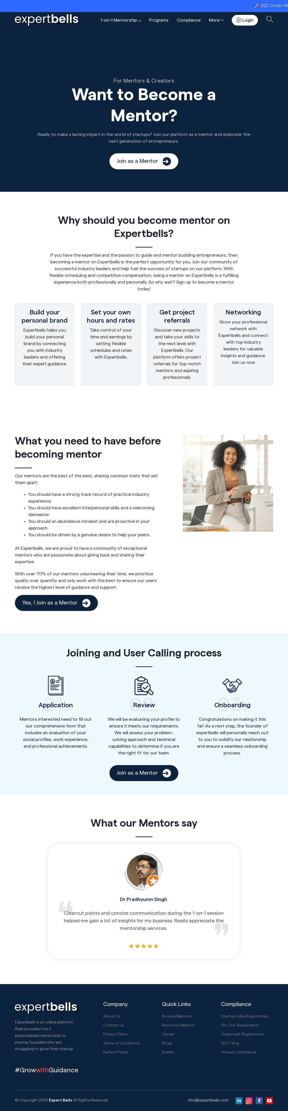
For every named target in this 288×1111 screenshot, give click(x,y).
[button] (121, 20)
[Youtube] (269, 1100)
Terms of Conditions (121, 1043)
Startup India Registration (245, 1016)
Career (168, 1034)
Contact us (113, 1025)
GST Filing (230, 1043)
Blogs (167, 1043)
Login (244, 20)
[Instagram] (249, 1100)
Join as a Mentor (144, 161)
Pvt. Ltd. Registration (240, 1025)
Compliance (189, 20)
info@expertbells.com (208, 1100)
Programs (158, 20)
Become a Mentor (178, 1025)
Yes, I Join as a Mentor (56, 603)
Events (168, 1052)
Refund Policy (115, 1052)
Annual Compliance (238, 1052)
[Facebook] (259, 1100)
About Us (111, 1016)
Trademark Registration (242, 1034)
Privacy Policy (115, 1034)
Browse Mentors (177, 1016)
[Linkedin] (238, 1100)
